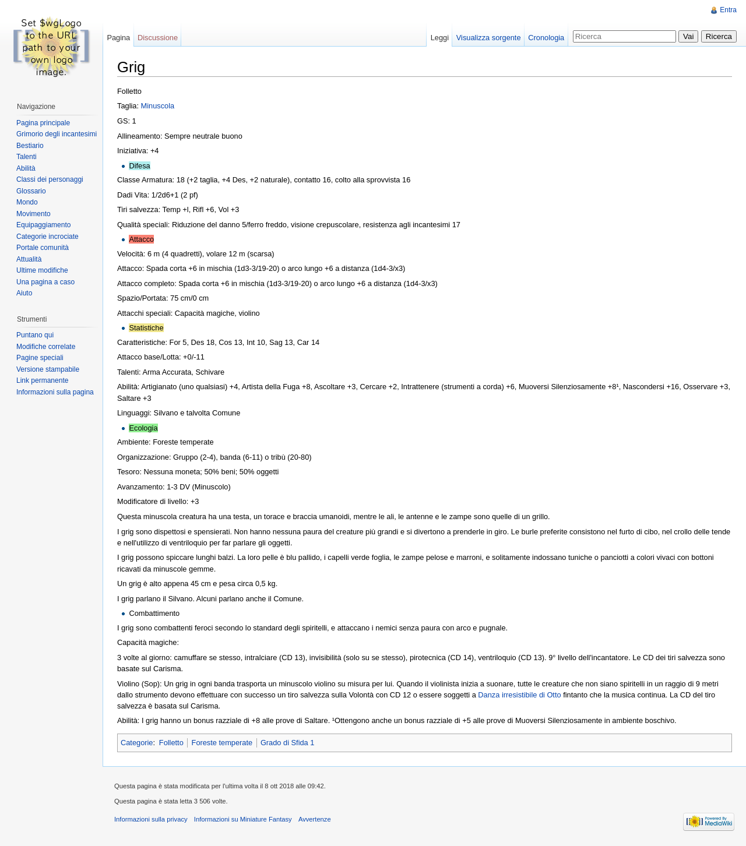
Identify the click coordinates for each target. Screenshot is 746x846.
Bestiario (30, 146)
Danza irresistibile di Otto (519, 694)
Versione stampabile (47, 369)
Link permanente (42, 380)
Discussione (158, 37)
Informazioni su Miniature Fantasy (243, 819)
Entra (728, 10)
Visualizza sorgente (488, 37)
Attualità (28, 259)
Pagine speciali (40, 358)
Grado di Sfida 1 (287, 742)
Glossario (31, 191)
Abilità (26, 168)
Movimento (33, 214)
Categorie (137, 742)
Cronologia (546, 37)
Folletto (171, 742)
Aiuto (24, 293)
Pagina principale (43, 123)
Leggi (440, 37)
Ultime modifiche (42, 270)
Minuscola (158, 105)
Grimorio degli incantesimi (56, 134)
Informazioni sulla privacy (151, 819)
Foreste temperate (222, 742)
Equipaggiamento (43, 225)
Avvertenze (314, 819)
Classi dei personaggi (49, 179)
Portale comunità (42, 248)
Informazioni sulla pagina (55, 392)
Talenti (26, 157)
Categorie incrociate (47, 236)
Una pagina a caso (45, 282)
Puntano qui (35, 335)
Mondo (27, 202)
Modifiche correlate (45, 347)
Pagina (118, 37)
